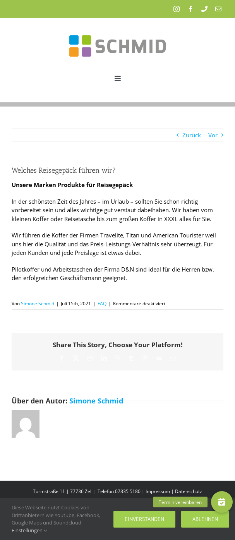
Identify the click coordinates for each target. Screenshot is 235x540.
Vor (213, 135)
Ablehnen (205, 519)
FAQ (102, 303)
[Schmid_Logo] (117, 28)
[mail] (218, 9)
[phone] (204, 9)
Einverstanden (144, 519)
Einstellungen (29, 530)
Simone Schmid (37, 303)
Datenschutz (188, 491)
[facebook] (190, 9)
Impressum (158, 491)
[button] (222, 502)
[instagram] (176, 9)
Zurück (191, 135)
